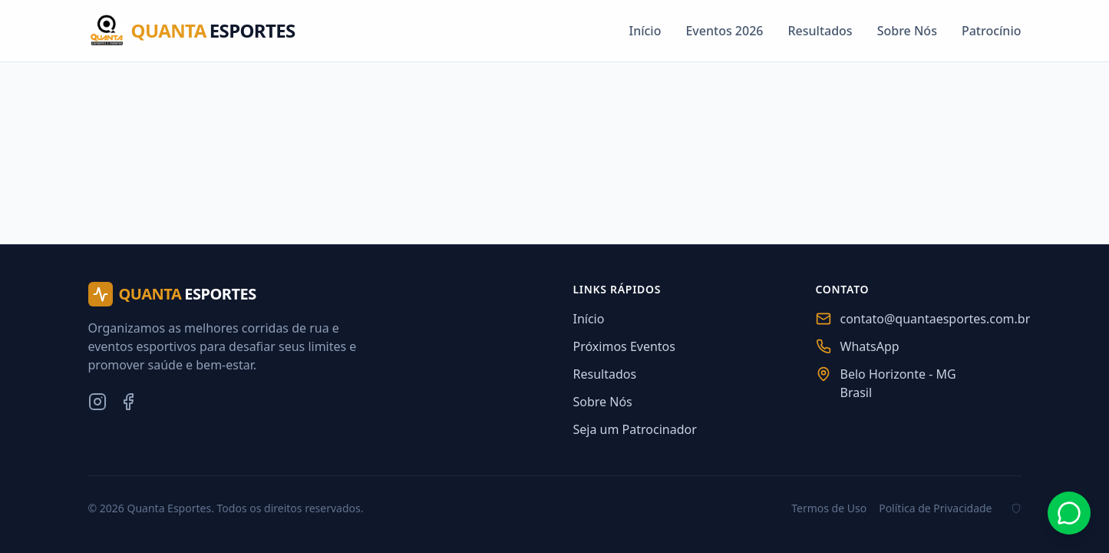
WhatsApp (869, 346)
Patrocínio (992, 30)
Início (645, 30)
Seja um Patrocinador (635, 429)
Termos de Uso (828, 508)
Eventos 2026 (724, 30)
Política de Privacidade (935, 508)
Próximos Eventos (624, 346)
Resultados (819, 30)
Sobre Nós (907, 30)
